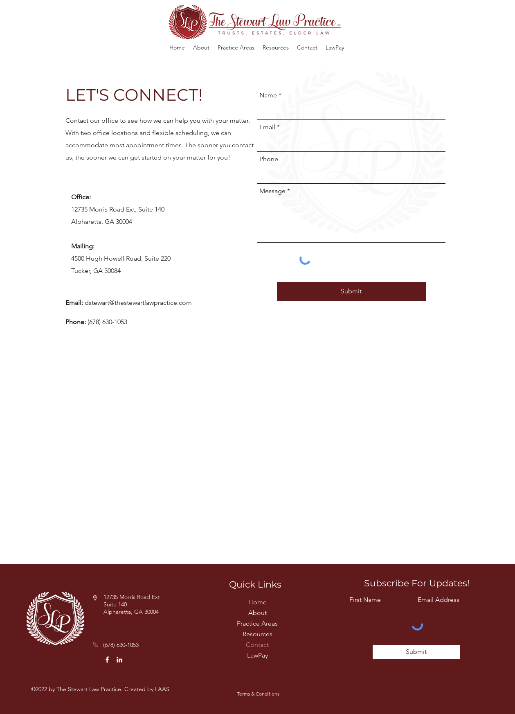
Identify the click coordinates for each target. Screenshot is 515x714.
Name (268, 95)
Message (272, 191)
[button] (236, 47)
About (257, 613)
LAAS (162, 689)
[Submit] (351, 291)
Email (267, 127)
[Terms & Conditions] (258, 693)
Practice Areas (257, 623)
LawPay (257, 655)
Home (257, 602)
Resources (257, 634)
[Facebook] (107, 659)
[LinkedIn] (119, 659)
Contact (257, 645)
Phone (268, 159)
